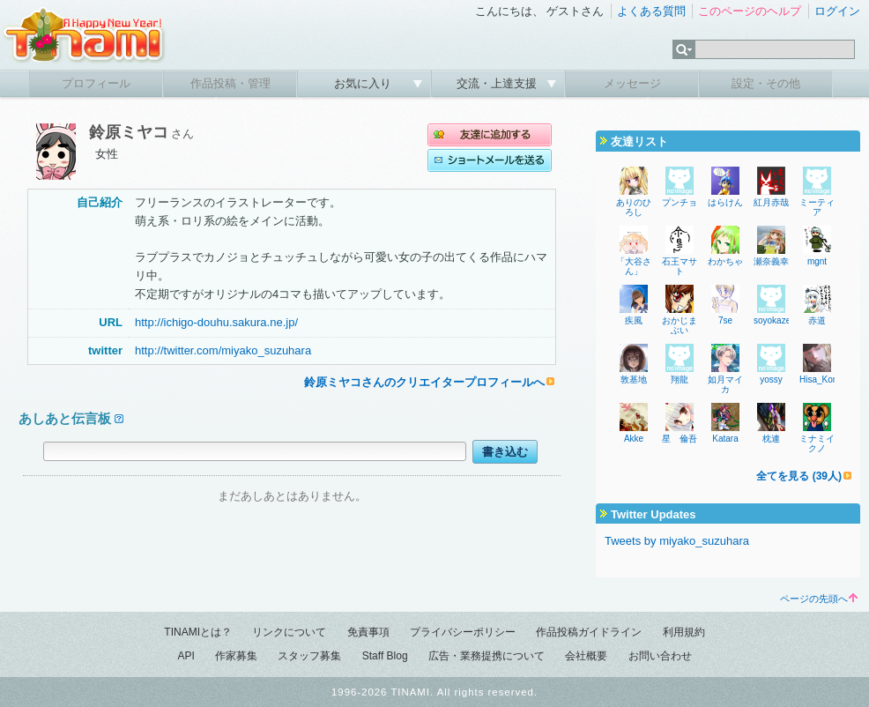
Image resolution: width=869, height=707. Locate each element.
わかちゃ (725, 261)
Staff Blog (385, 656)
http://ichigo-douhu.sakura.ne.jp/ (216, 322)
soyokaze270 (780, 320)
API (185, 656)
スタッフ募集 (309, 656)
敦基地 (633, 379)
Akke (633, 438)
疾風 (633, 320)
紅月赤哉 (771, 202)
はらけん (725, 202)
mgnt (817, 261)
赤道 (817, 320)
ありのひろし (633, 207)
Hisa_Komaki (825, 379)
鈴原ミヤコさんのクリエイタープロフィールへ (424, 382)
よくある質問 (651, 11)
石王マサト (679, 266)
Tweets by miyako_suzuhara (677, 540)
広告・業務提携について (486, 656)
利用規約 (684, 632)
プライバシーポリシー (463, 632)
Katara (725, 438)
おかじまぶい (679, 325)
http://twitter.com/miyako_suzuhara (223, 350)
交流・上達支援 (498, 83)
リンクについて (289, 632)
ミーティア (817, 207)
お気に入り (364, 83)
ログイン (837, 11)
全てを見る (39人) (799, 476)
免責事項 (368, 632)
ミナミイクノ (817, 443)
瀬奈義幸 (771, 261)
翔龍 (679, 379)
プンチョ (679, 202)
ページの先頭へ (819, 598)
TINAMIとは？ (198, 632)
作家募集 (236, 656)
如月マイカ (725, 384)
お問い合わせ (660, 656)
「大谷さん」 (633, 266)
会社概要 (586, 656)
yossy (771, 379)
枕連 (771, 438)
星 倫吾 (679, 438)
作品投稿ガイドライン (589, 632)
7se (725, 320)
